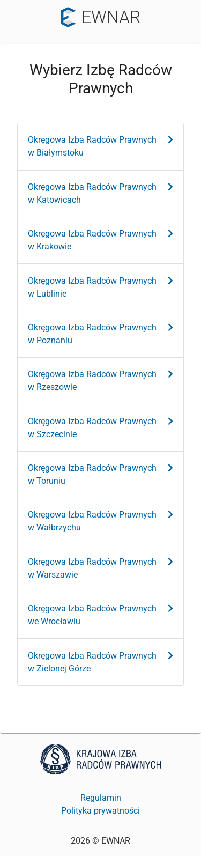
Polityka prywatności (100, 811)
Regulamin (100, 798)
